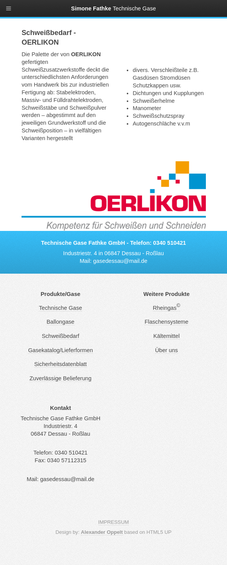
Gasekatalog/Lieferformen (60, 350)
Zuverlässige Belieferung (60, 378)
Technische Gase (60, 308)
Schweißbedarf (61, 336)
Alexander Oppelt (102, 532)
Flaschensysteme (166, 322)
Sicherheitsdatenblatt (60, 364)
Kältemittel (166, 336)
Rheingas (167, 308)
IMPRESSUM (113, 522)
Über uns (166, 350)
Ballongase (60, 322)
